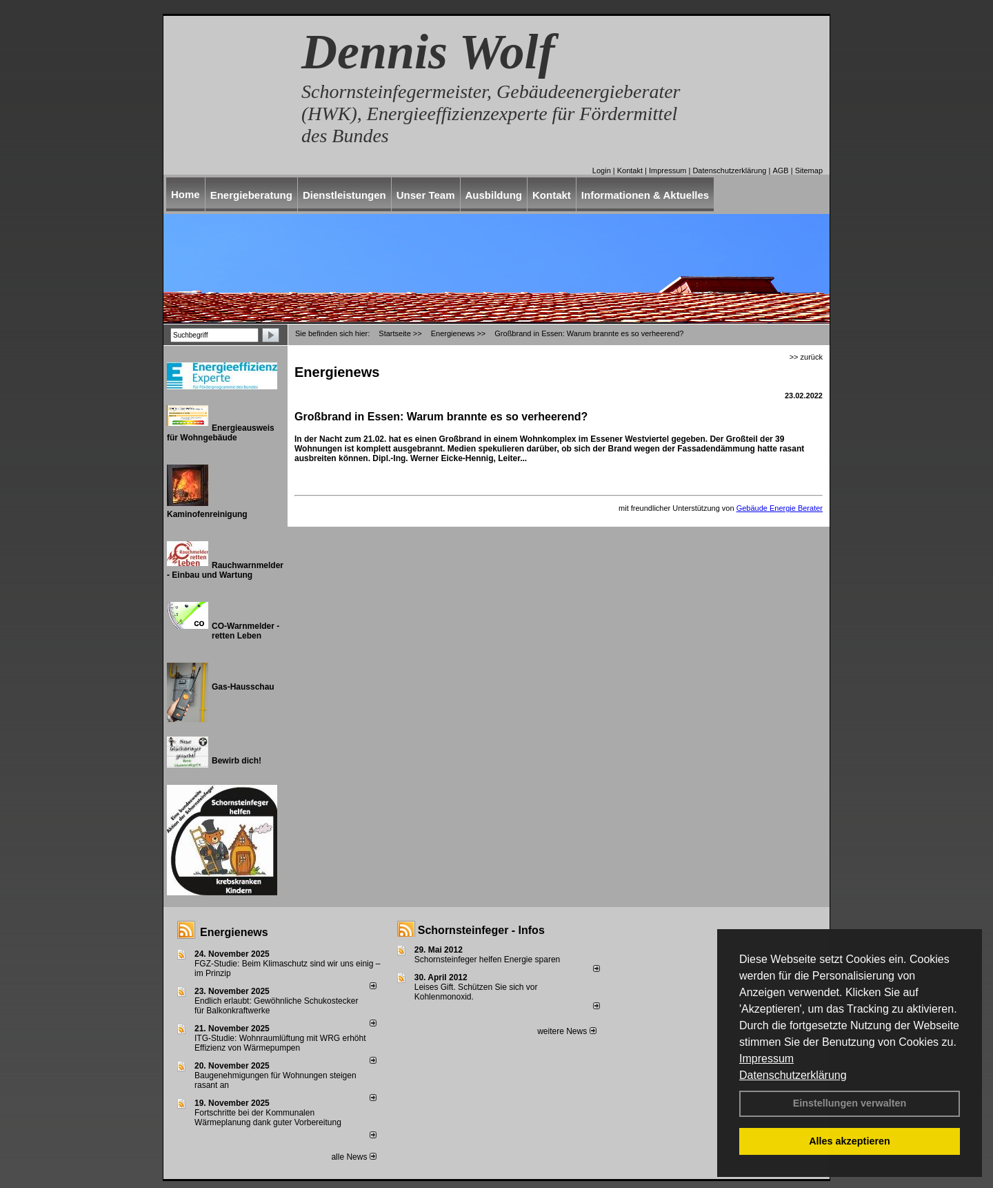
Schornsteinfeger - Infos (481, 930)
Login (601, 170)
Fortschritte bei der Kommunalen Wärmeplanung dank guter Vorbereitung (267, 1117)
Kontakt (630, 170)
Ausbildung (494, 195)
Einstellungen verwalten (850, 1103)
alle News (353, 1157)
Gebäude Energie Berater (779, 508)
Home (185, 194)
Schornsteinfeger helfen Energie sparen (487, 959)
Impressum (766, 1058)
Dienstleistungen (344, 195)
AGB (780, 170)
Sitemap (809, 170)
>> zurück (806, 357)
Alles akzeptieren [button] (849, 1141)
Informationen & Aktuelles (645, 195)
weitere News (566, 1031)
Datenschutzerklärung (793, 1075)
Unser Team (426, 195)
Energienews (234, 932)
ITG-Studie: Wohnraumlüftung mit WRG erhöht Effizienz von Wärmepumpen (280, 1043)
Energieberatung (251, 195)
